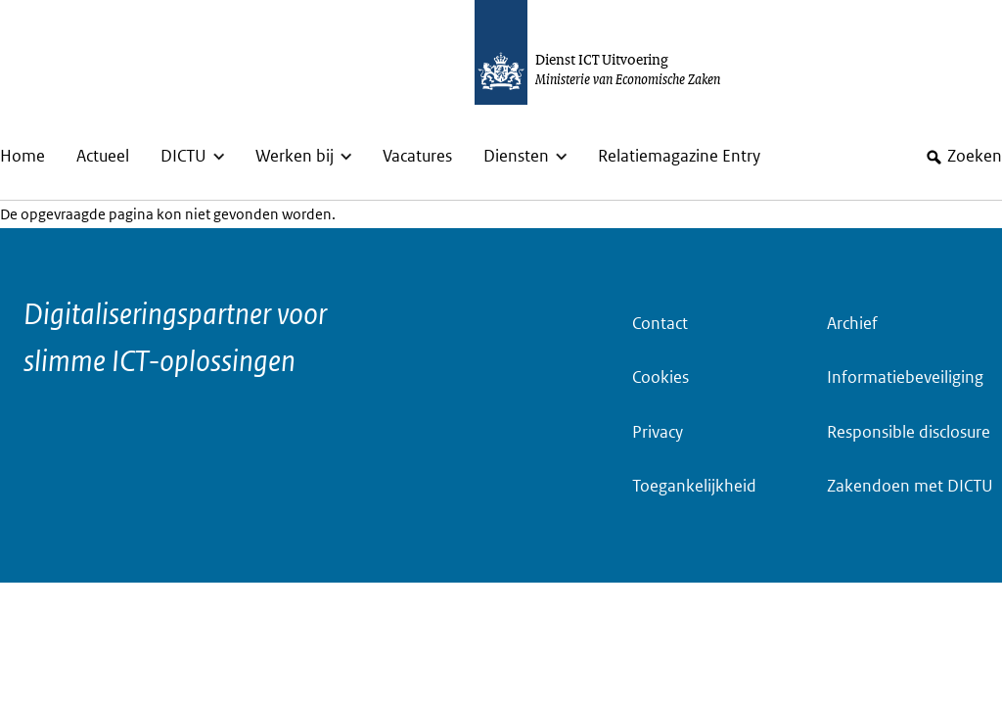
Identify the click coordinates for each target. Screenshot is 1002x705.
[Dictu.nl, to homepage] (617, 52)
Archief (852, 323)
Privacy (657, 432)
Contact (660, 323)
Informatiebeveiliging (905, 377)
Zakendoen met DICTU (910, 486)
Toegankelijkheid (694, 486)
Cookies (660, 377)
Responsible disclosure (908, 432)
